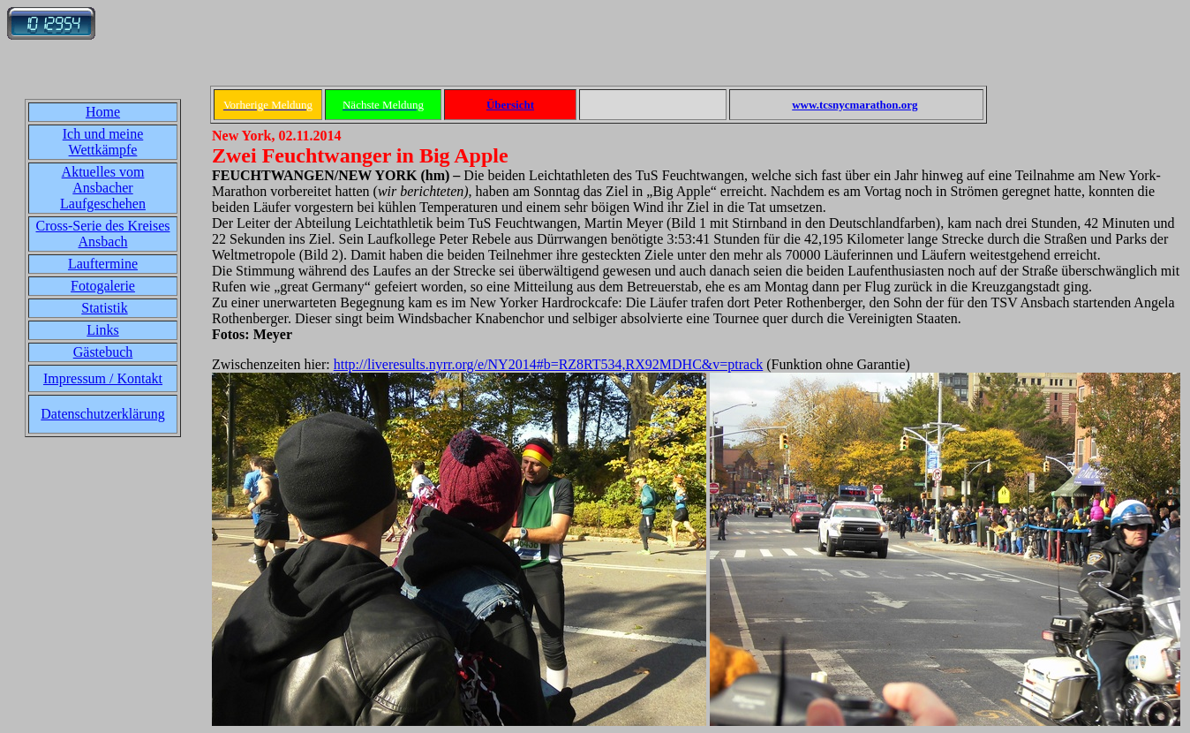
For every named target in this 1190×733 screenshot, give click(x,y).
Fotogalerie (103, 285)
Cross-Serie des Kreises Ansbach (103, 233)
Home (103, 111)
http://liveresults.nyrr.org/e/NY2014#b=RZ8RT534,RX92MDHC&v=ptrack (549, 364)
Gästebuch (103, 351)
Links (102, 329)
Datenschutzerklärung (102, 413)
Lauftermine (103, 263)
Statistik (104, 307)
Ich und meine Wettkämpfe (103, 141)
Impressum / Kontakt (102, 378)
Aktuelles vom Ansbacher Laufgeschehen (103, 187)
